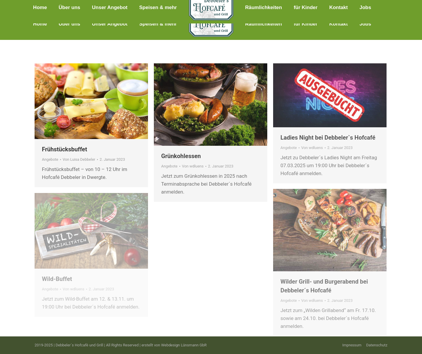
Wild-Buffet (57, 278)
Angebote (50, 159)
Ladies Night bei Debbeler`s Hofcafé (327, 137)
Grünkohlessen (181, 156)
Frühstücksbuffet (64, 149)
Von (79, 159)
